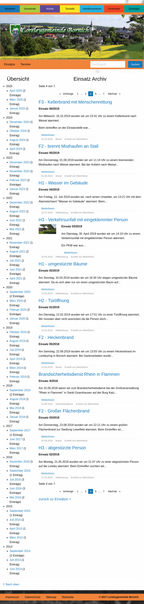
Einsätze (9, 64)
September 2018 (20, 390)
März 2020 (16, 300)
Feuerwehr (114, 8)
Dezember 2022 (20, 202)
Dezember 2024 (20, 121)
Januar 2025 (17, 108)
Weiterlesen (48, 135)
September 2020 (20, 291)
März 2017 (16, 448)
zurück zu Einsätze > (55, 499)
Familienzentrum (92, 8)
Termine (25, 64)
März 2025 (16, 99)
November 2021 (20, 242)
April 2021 (16, 278)
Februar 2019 (18, 376)
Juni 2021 (16, 269)
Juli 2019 (15, 349)
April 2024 (16, 148)
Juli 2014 (15, 559)
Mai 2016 (15, 497)
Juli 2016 (15, 479)
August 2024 (17, 139)
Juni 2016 (16, 488)
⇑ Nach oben (11, 584)
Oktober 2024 (18, 130)
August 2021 (17, 251)
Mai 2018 (15, 408)
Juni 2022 (16, 220)
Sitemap (51, 597)
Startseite (10, 8)
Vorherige (67, 93)
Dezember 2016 (20, 461)
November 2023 (20, 171)
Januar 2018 (17, 416)
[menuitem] (9, 64)
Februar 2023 (18, 180)
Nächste (113, 93)
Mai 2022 (15, 229)
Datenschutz (32, 597)
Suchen (135, 64)
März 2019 (16, 367)
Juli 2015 (15, 519)
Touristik (70, 8)
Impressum (12, 597)
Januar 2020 (17, 318)
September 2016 (20, 470)
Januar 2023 (17, 189)
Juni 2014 (16, 569)
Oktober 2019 (18, 332)
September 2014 (20, 551)
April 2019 (16, 358)
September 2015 (20, 510)
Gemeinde (30, 8)
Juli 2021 (15, 260)
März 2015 (16, 537)
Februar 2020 (18, 309)
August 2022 (17, 211)
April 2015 (16, 528)
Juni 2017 (16, 439)
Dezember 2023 (20, 162)
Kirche (50, 8)
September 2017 (20, 430)
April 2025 (16, 90)
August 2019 (17, 340)
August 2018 (17, 399)
